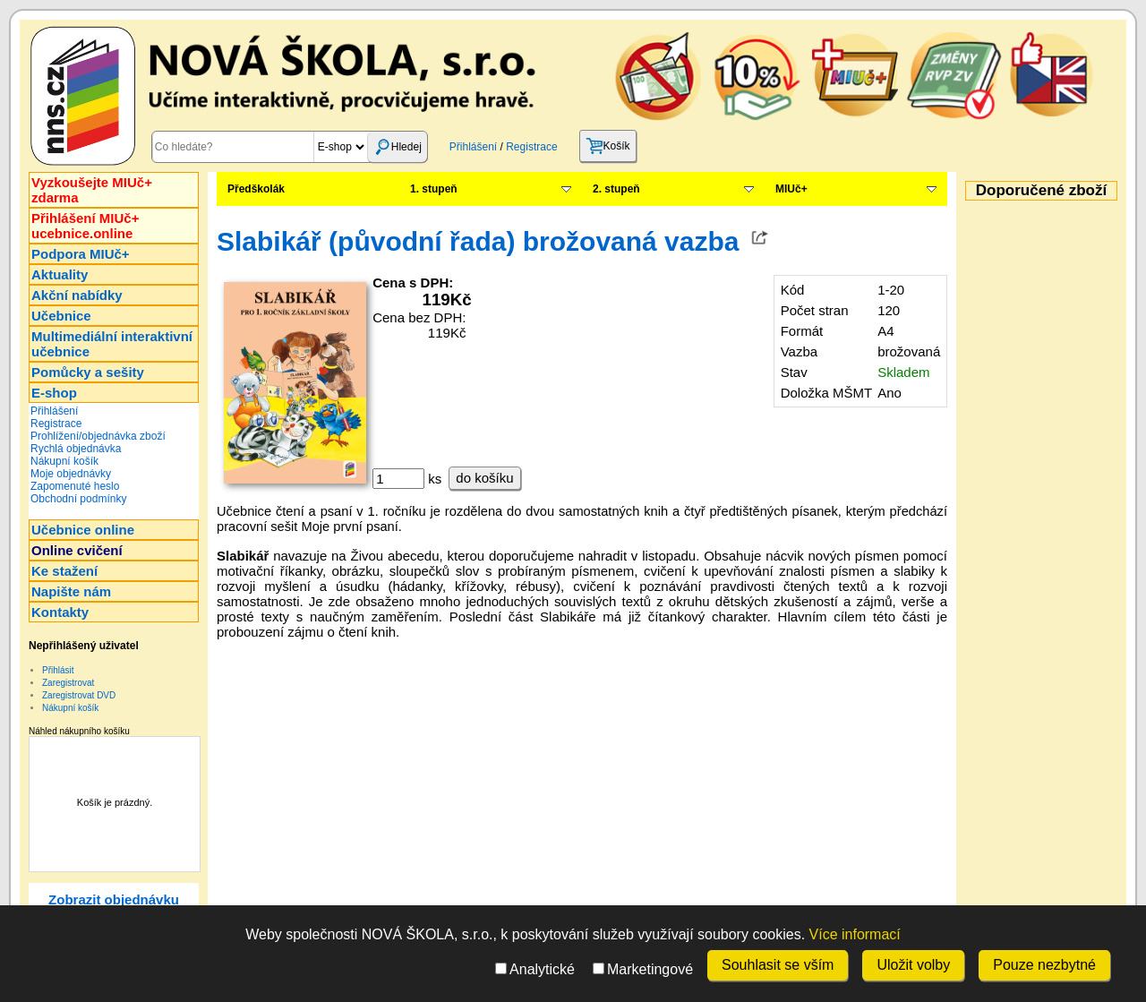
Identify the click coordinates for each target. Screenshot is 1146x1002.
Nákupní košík (64, 461)
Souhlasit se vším (778, 964)
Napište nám (71, 591)
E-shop (54, 392)
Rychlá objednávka (75, 448)
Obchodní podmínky (78, 498)
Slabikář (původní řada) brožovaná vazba (478, 241)
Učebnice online (82, 529)
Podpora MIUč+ (80, 253)
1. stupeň (434, 189)
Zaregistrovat (68, 683)
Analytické (535, 969)
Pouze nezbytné (1044, 964)
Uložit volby (913, 964)
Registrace (531, 147)
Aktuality (59, 274)
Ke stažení (64, 570)
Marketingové (643, 969)
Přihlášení (473, 147)
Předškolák (256, 189)
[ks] (398, 478)
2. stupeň (616, 189)
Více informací (855, 934)
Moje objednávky (70, 473)
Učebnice (61, 315)
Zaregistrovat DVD (78, 695)
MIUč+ (791, 189)
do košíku (484, 477)
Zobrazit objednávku (113, 899)
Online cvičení (77, 550)
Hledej (397, 147)
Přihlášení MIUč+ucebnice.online (85, 225)
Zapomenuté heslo (74, 486)
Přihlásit (58, 670)
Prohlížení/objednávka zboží (98, 436)
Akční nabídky (77, 295)
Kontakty (60, 612)
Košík (608, 146)
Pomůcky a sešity (87, 372)
